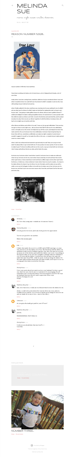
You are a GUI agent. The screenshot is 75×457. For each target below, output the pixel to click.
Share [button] (12, 209)
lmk (18, 245)
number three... (22, 431)
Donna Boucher (22, 228)
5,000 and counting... (32, 375)
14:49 (25, 300)
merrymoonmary (42, 449)
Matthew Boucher (22, 285)
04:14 (26, 267)
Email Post (18, 209)
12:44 (26, 322)
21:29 (24, 219)
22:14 (30, 310)
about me (25, 22)
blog (19, 22)
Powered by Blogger (37, 445)
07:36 (29, 228)
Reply (18, 224)
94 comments (25, 378)
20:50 (21, 245)
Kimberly (19, 219)
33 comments (19, 434)
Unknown (20, 300)
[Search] (63, 5)
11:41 (30, 285)
